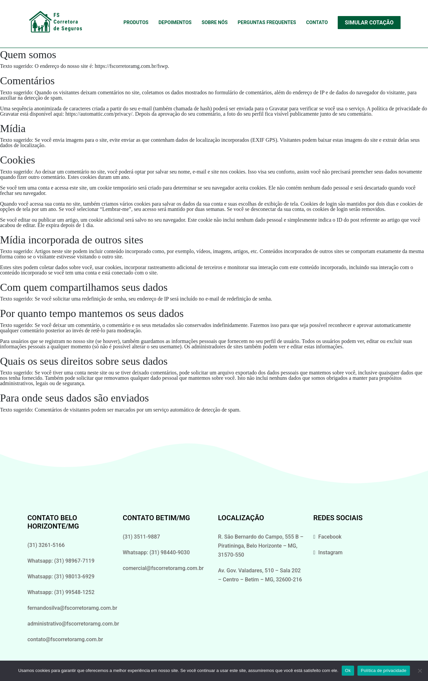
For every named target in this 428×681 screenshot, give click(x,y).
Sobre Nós (215, 22)
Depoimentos (175, 22)
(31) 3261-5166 (46, 545)
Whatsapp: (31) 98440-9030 (156, 552)
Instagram (330, 552)
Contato (317, 22)
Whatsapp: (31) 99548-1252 (61, 592)
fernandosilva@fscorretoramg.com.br (72, 608)
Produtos (135, 22)
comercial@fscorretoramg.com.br (163, 568)
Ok (348, 670)
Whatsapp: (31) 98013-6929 (61, 576)
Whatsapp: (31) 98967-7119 (61, 561)
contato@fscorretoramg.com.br (65, 639)
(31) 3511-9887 (141, 537)
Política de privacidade (384, 670)
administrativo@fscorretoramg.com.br (73, 623)
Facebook (330, 537)
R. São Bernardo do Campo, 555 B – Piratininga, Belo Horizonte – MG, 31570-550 (261, 546)
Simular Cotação (369, 22)
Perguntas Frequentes (267, 22)
